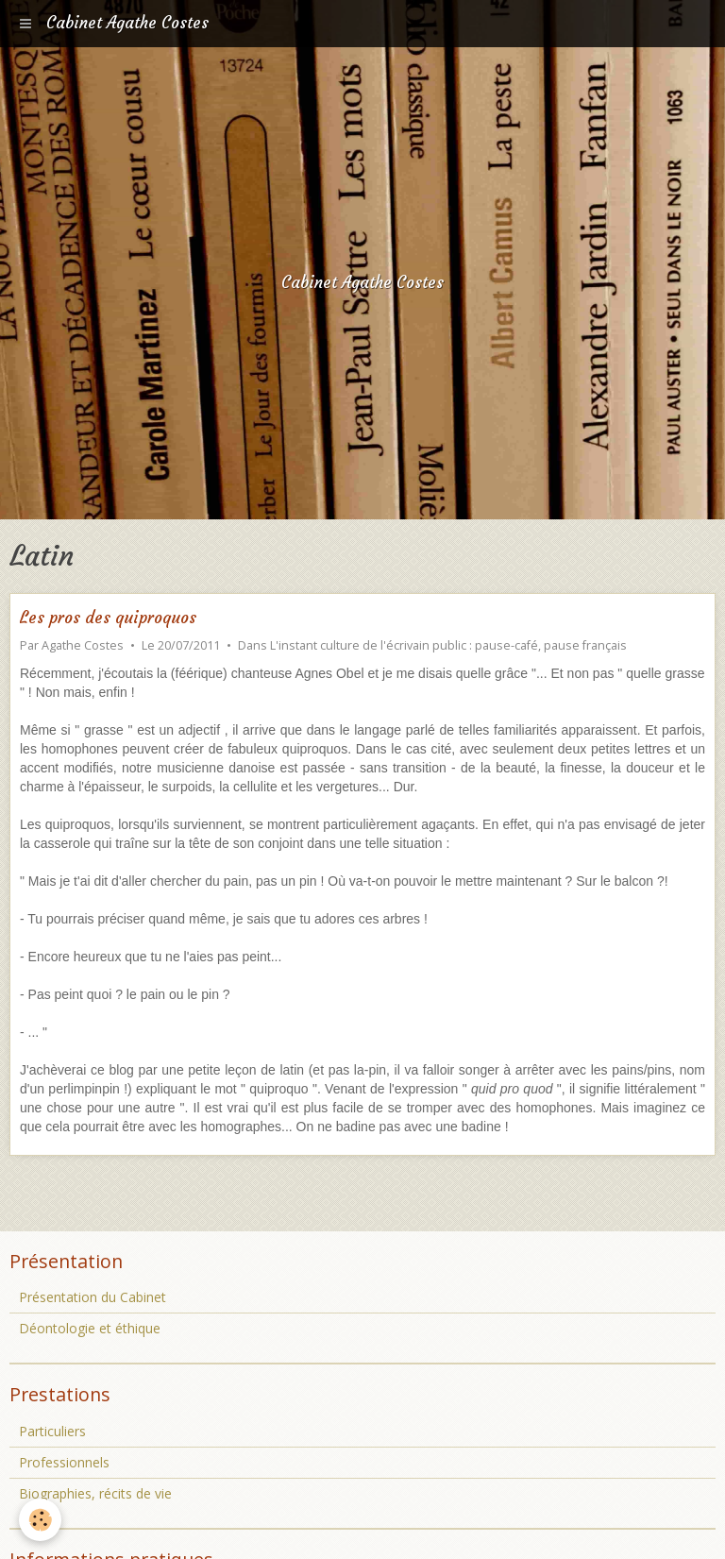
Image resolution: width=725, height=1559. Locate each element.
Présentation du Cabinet (92, 1297)
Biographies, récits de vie (95, 1493)
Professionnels (64, 1462)
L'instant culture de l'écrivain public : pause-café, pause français (448, 645)
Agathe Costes (83, 645)
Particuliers (52, 1431)
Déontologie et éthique (89, 1328)
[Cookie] (40, 1520)
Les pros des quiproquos (108, 618)
